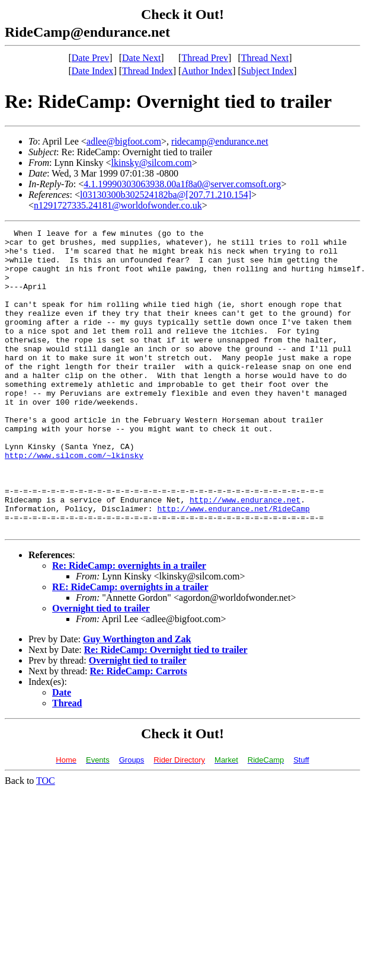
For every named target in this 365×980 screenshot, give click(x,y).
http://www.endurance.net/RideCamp (233, 565)
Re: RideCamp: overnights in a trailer (129, 626)
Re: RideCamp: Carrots (138, 731)
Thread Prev (204, 58)
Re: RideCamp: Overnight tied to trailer (166, 710)
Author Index (206, 71)
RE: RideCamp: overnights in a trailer (130, 647)
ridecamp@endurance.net (219, 141)
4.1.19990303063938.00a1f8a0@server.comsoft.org (182, 184)
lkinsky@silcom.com (151, 163)
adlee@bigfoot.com (124, 141)
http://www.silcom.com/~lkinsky (74, 501)
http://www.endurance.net (245, 554)
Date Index (93, 71)
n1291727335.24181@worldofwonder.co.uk (118, 205)
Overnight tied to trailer (101, 669)
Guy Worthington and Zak (137, 699)
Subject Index (267, 71)
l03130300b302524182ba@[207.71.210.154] (165, 195)
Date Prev (91, 58)
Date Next (141, 58)
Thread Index (147, 71)
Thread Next (265, 58)
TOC (45, 841)
